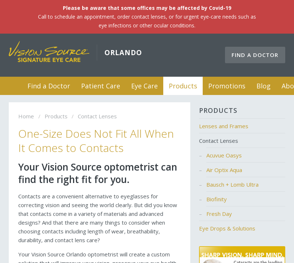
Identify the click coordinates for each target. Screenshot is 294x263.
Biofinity (216, 199)
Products (183, 85)
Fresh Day (219, 213)
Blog (263, 85)
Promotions (226, 85)
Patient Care (100, 85)
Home (13, 86)
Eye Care (144, 85)
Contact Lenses (218, 140)
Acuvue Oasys (224, 155)
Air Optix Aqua (224, 170)
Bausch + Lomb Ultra (232, 184)
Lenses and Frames (223, 126)
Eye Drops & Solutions (227, 228)
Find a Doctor (255, 54)
